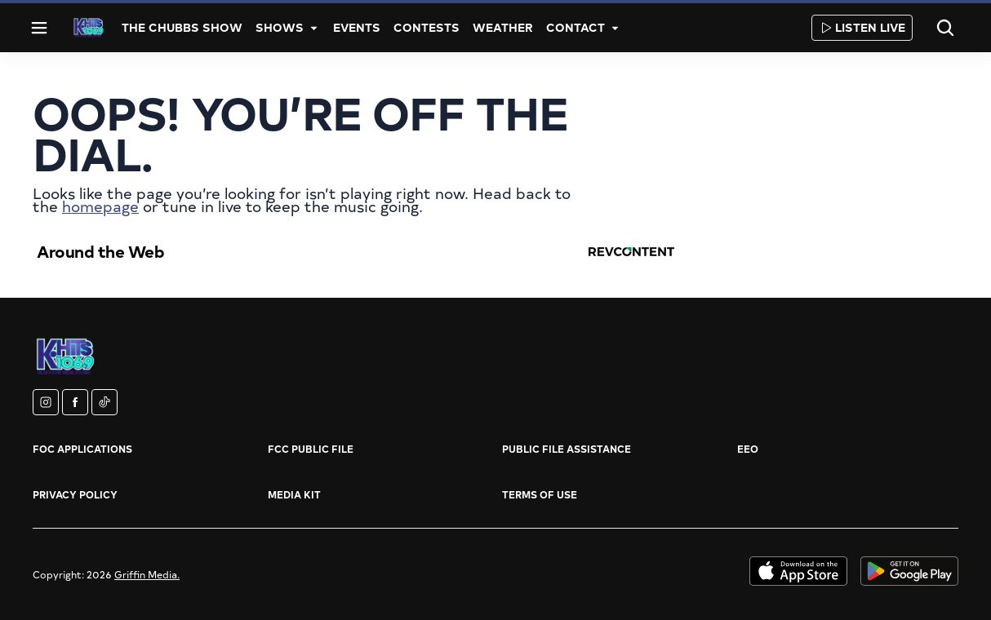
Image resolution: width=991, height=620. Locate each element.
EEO (747, 448)
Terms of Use (539, 494)
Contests (426, 27)
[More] (313, 27)
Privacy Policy (75, 494)
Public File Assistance (566, 448)
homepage (100, 206)
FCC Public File (310, 448)
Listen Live (862, 27)
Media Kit (294, 494)
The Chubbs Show (182, 27)
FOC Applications (82, 448)
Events (356, 27)
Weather (503, 27)
